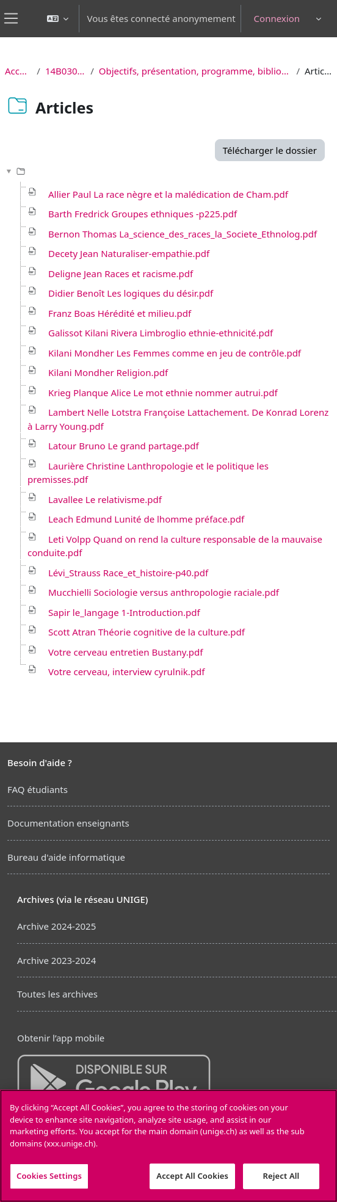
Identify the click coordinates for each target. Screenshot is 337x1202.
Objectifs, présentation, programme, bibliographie (195, 71)
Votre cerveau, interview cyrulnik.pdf (126, 671)
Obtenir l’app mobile (60, 1038)
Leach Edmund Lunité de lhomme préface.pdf (146, 519)
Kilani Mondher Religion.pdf (108, 372)
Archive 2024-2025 (56, 926)
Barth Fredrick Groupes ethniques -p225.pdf (142, 214)
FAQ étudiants (37, 789)
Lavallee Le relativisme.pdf (105, 499)
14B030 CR (65, 71)
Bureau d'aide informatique (66, 857)
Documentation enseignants (68, 823)
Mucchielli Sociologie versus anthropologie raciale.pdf (163, 592)
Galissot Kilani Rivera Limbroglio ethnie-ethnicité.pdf (160, 333)
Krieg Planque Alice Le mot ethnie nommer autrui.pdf (163, 392)
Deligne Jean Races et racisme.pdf (120, 273)
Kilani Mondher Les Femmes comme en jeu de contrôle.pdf (174, 353)
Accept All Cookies (192, 1175)
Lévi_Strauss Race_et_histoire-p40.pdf (128, 573)
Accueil (18, 71)
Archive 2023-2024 (56, 960)
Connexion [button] (277, 18)
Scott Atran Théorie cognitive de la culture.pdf (146, 632)
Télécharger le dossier (270, 150)
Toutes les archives (57, 994)
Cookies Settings (49, 1175)
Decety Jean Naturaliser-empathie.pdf (128, 253)
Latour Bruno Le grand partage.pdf (123, 446)
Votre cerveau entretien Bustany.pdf (125, 652)
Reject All (281, 1175)
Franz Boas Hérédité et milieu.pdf (119, 313)
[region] (168, 1146)
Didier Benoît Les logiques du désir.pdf (130, 293)
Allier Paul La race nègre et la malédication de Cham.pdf (168, 194)
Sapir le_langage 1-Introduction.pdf (124, 612)
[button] (58, 18)
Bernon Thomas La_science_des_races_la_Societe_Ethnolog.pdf (182, 234)
